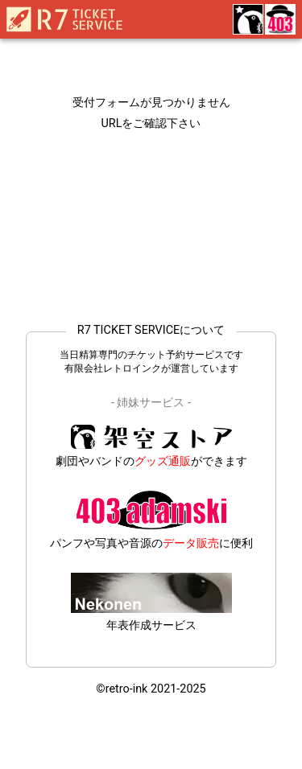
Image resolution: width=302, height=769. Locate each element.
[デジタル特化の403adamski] (279, 21)
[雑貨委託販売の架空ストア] (247, 21)
